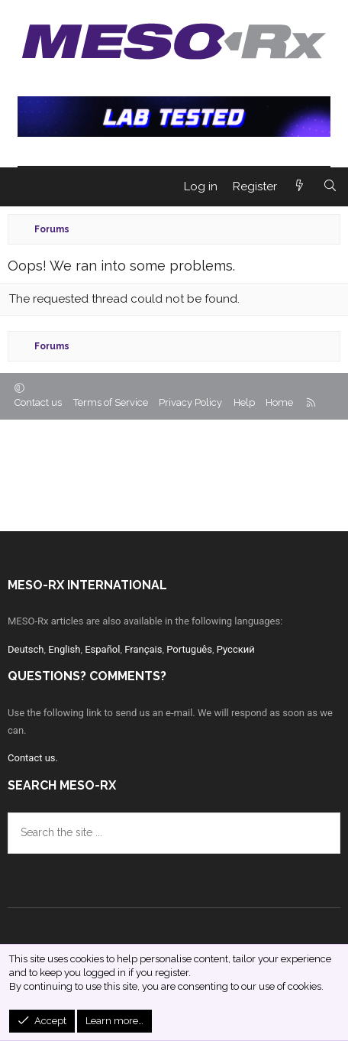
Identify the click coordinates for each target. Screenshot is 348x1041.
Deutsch (26, 649)
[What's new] (299, 186)
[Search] (330, 186)
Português (189, 649)
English (64, 649)
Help (244, 402)
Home (279, 402)
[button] (19, 388)
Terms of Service (110, 402)
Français (143, 649)
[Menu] (19, 186)
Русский (236, 649)
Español (102, 649)
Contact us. (33, 758)
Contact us (38, 402)
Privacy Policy (190, 402)
